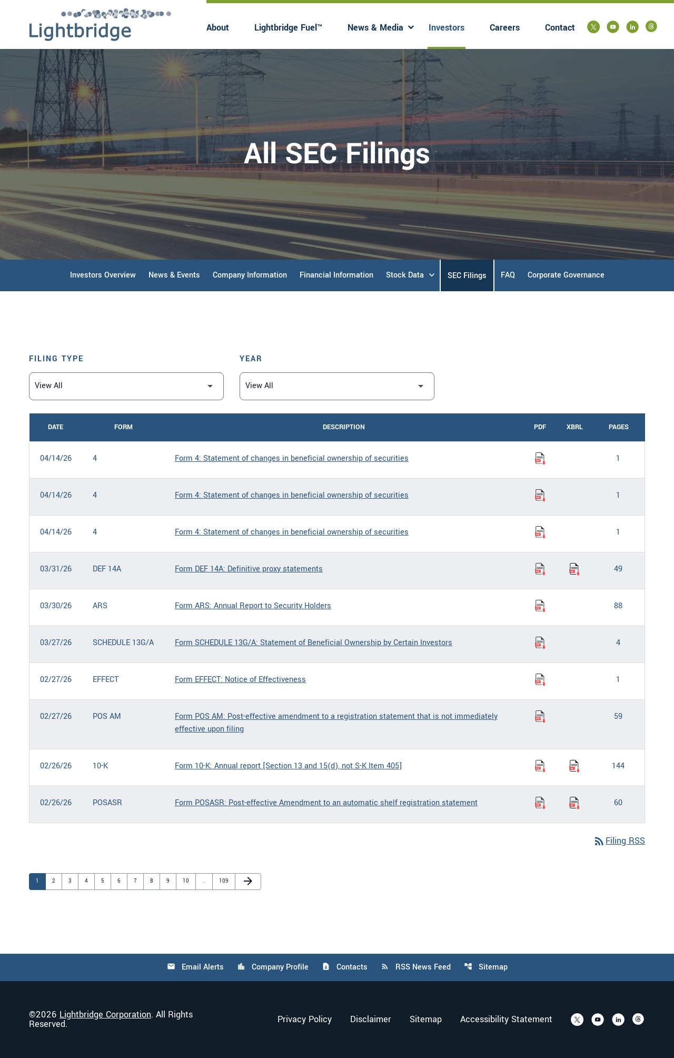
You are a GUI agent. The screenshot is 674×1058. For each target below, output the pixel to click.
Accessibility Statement (506, 1019)
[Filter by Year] (337, 386)
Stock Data (405, 275)
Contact (560, 28)
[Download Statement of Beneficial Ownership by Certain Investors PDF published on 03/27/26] (540, 643)
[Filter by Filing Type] (126, 386)
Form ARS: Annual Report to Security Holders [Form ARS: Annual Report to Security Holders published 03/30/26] (253, 605)
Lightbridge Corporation (105, 1014)
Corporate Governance (566, 275)
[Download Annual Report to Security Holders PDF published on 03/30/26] (540, 606)
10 (188, 881)
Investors (446, 28)
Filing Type (56, 358)
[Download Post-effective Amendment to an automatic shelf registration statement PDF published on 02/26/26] (540, 803)
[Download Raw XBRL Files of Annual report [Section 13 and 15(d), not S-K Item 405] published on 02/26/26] (574, 766)
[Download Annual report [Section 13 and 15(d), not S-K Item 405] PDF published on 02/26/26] (540, 766)
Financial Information (336, 275)
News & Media (375, 28)
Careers (505, 28)
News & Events (174, 275)
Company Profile (273, 967)
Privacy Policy (304, 1019)
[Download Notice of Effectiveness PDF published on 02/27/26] (540, 680)
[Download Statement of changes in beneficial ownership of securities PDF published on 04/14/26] (540, 458)
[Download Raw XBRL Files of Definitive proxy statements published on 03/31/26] (574, 569)
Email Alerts (195, 967)
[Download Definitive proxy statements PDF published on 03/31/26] (540, 569)
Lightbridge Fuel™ (288, 28)
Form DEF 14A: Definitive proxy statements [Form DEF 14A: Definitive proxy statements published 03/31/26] (249, 569)
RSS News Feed (416, 967)
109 (224, 881)
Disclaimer (370, 1019)
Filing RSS (619, 841)
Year (251, 358)
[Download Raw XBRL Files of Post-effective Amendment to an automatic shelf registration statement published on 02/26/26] (574, 803)
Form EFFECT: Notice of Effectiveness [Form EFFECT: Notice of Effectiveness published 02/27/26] (240, 679)
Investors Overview (103, 275)
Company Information (250, 275)
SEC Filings (467, 275)
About (217, 28)
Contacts (345, 967)
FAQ (508, 275)
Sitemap (486, 967)
